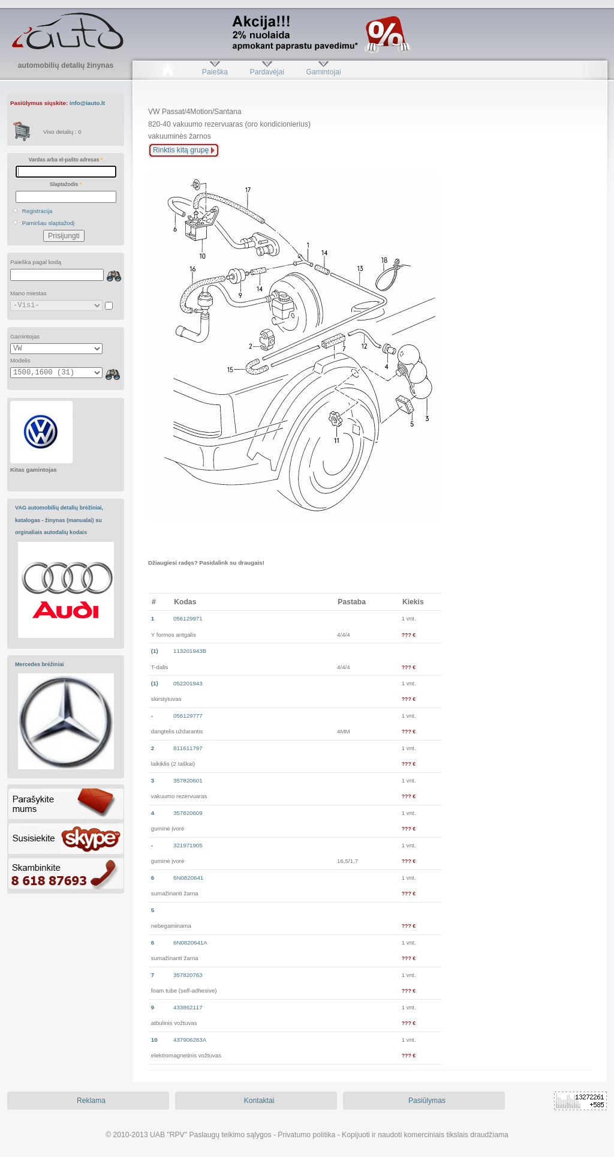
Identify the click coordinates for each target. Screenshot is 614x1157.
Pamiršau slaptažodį (48, 223)
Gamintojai (323, 72)
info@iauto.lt (87, 103)
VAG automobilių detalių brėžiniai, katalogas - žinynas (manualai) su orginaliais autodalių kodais (59, 520)
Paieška (215, 72)
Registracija (37, 211)
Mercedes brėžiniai (39, 664)
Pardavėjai (267, 72)
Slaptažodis (66, 184)
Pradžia (167, 72)
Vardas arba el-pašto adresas (66, 160)
